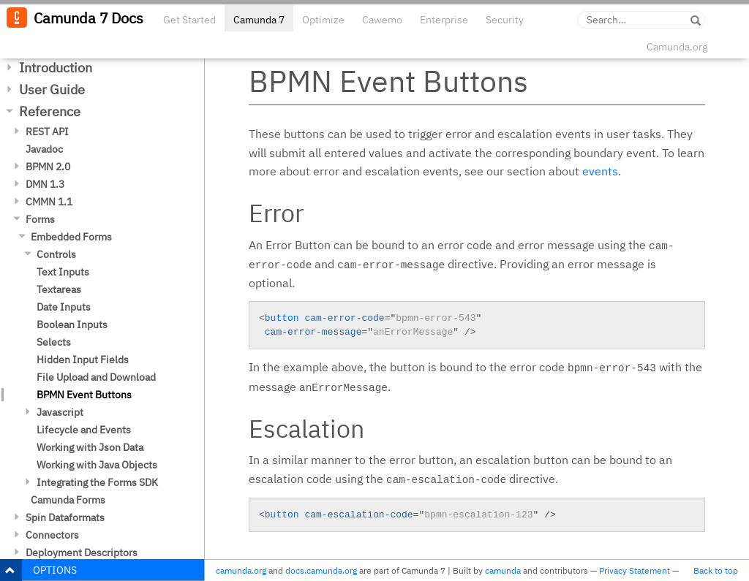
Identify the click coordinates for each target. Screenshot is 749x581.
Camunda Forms (68, 499)
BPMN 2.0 (48, 166)
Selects (54, 342)
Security (505, 19)
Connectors (52, 535)
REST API (47, 131)
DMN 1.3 (45, 184)
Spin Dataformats (65, 517)
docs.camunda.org (321, 570)
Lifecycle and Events (84, 429)
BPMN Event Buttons (84, 394)
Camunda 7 (259, 19)
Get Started (189, 19)
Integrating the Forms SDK (97, 482)
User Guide (52, 89)
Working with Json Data (90, 447)
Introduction (55, 67)
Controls (56, 254)
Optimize (323, 19)
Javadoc (44, 149)
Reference (49, 111)
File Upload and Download (96, 377)
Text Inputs (63, 271)
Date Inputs (64, 307)
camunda (503, 570)
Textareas (59, 289)
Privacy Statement (634, 570)
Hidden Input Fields (83, 359)
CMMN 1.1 (49, 201)
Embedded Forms (71, 236)
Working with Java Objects (97, 464)
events (600, 171)
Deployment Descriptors (82, 552)
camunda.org (241, 570)
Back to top (715, 570)
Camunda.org (677, 46)
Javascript (60, 412)
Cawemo (382, 19)
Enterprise (444, 19)
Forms (40, 219)
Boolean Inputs (72, 324)
